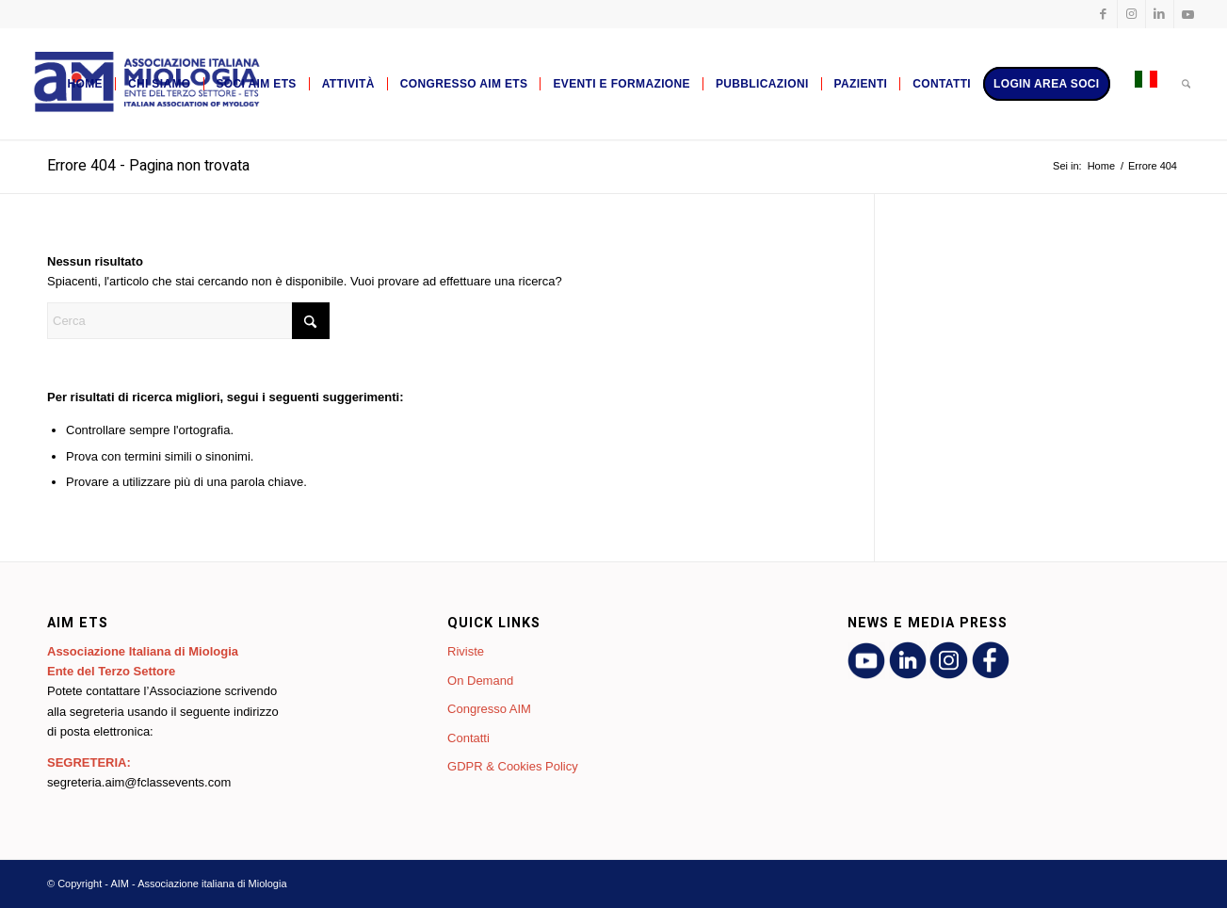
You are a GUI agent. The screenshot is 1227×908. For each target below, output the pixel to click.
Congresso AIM (489, 709)
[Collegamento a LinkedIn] (1159, 14)
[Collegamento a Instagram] (1131, 14)
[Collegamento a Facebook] (1103, 14)
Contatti (468, 738)
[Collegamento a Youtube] (1188, 14)
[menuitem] (84, 83)
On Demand (480, 680)
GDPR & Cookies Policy (512, 766)
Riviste (465, 651)
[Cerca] (1186, 83)
